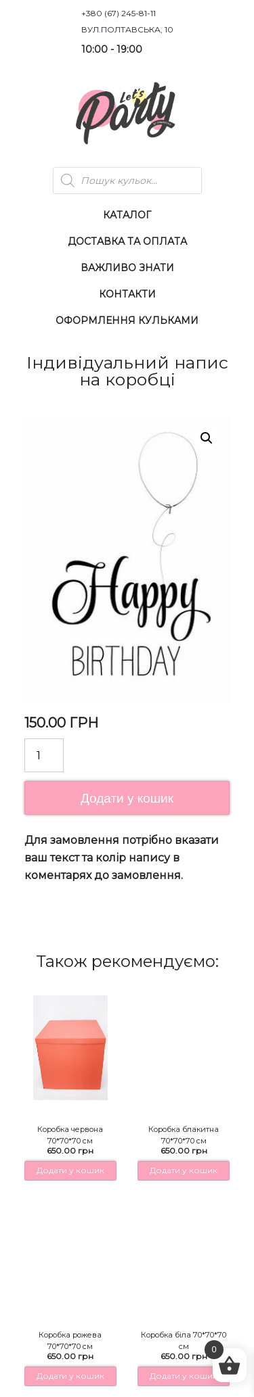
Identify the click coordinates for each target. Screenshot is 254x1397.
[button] (206, 438)
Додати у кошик (127, 798)
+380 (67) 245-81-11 (118, 13)
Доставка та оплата (127, 241)
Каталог (127, 215)
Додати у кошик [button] (70, 1170)
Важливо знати (127, 268)
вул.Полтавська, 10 (127, 29)
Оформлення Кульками (127, 320)
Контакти (127, 294)
